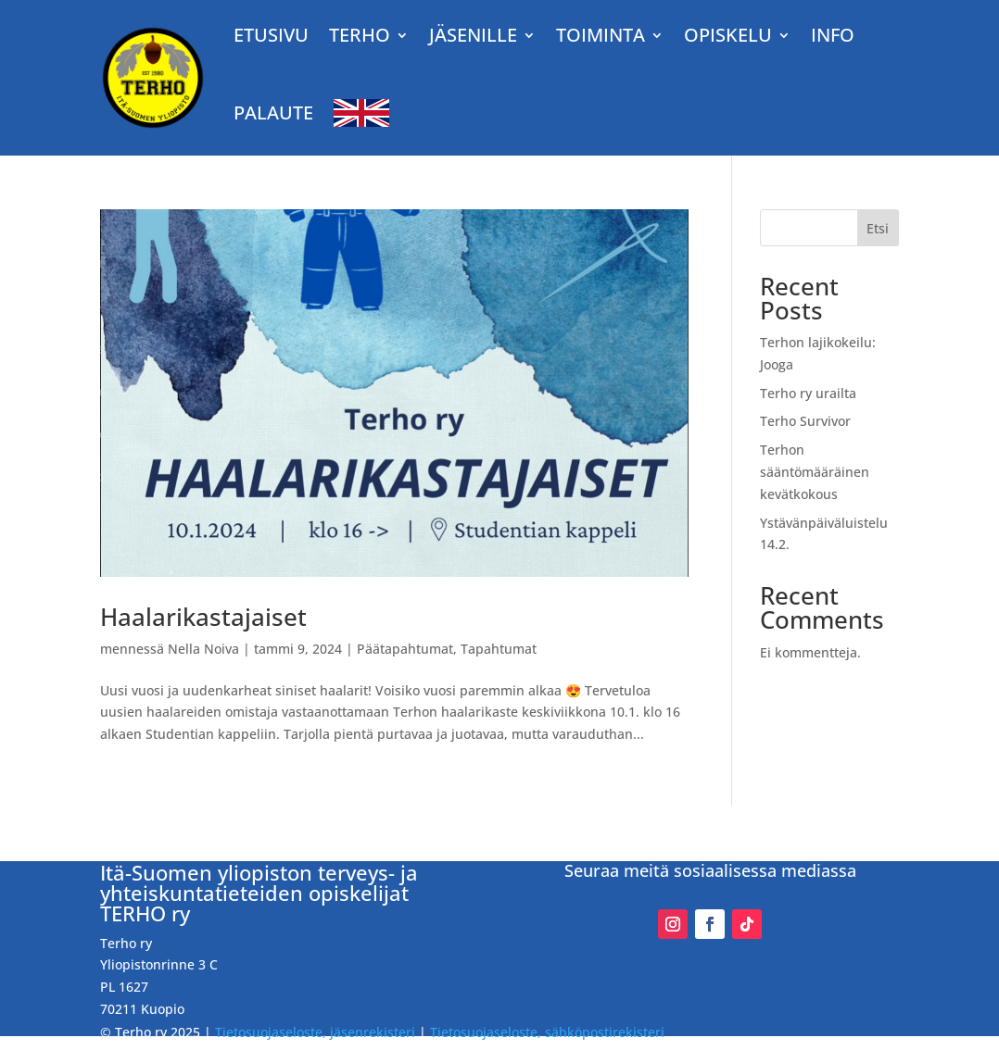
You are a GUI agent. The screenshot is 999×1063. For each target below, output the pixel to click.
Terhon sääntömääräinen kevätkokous (814, 472)
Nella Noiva (203, 648)
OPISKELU (728, 34)
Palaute (273, 112)
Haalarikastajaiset (203, 616)
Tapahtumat (499, 648)
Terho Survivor (805, 421)
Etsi (877, 228)
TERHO (359, 34)
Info (832, 34)
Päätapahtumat (405, 648)
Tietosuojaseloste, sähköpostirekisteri (547, 1032)
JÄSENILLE (473, 34)
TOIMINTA (600, 34)
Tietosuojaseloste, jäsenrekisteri (315, 1032)
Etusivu (271, 34)
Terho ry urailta (808, 393)
